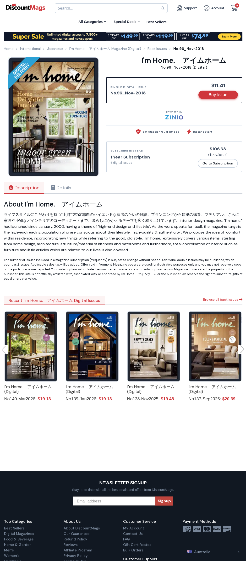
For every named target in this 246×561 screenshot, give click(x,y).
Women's (11, 555)
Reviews (71, 544)
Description (24, 188)
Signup (164, 500)
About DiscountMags (82, 528)
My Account (133, 528)
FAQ (126, 539)
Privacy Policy (76, 555)
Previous (4, 349)
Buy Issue (218, 95)
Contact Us (133, 533)
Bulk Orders (133, 550)
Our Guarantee (76, 533)
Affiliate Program (78, 550)
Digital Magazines (19, 533)
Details (61, 188)
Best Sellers (14, 528)
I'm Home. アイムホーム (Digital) (28, 389)
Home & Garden (18, 544)
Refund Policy (75, 539)
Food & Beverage (18, 539)
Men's (9, 550)
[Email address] (114, 501)
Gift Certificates (137, 544)
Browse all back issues (222, 299)
